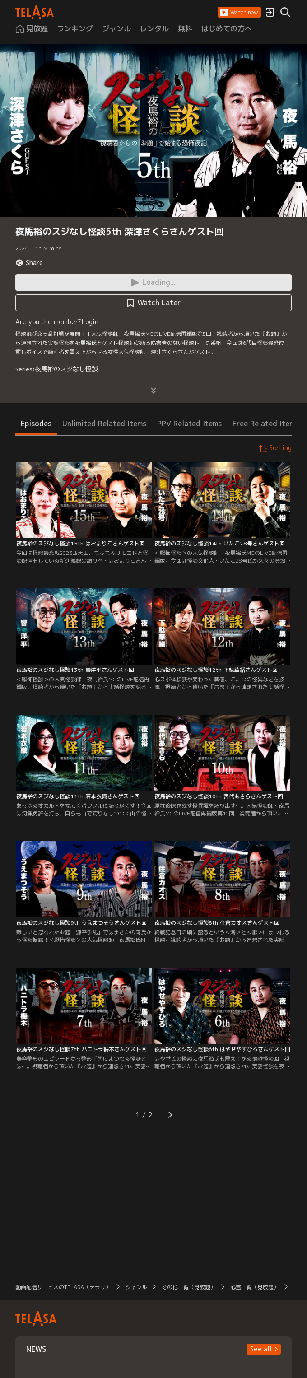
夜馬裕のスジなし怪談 (66, 368)
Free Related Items (265, 423)
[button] (239, 12)
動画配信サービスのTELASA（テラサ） (63, 1287)
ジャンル (136, 1287)
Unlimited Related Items (104, 423)
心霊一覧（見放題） (254, 1287)
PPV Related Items (189, 423)
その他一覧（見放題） (189, 1287)
